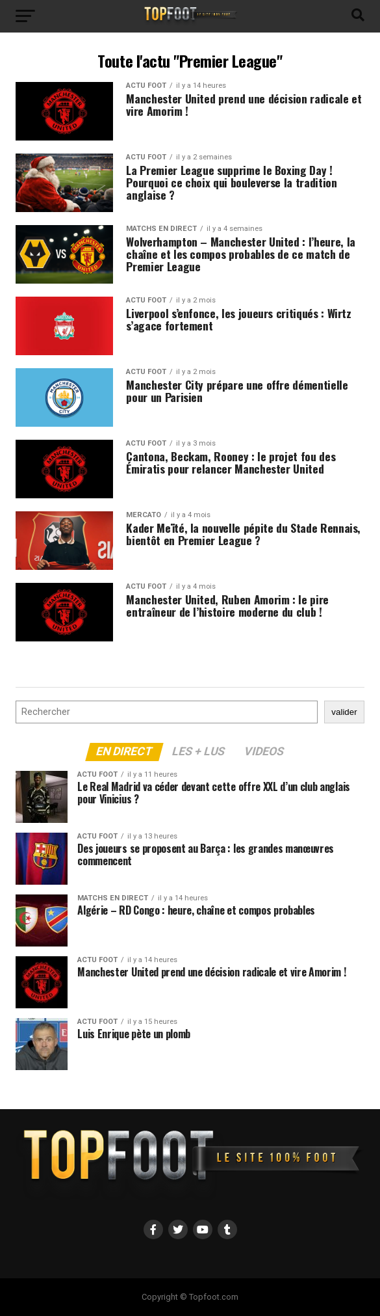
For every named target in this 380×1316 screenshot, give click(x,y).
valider (344, 712)
